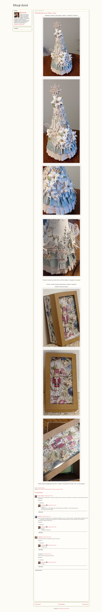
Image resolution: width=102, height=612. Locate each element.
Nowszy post (38, 604)
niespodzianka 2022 (49, 489)
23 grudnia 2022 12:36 (47, 536)
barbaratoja (43, 505)
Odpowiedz (40, 500)
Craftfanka (40, 536)
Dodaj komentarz (38, 570)
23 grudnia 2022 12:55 (52, 526)
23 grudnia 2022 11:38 (52, 505)
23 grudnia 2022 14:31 (47, 553)
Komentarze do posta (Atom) (63, 608)
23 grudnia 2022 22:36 (52, 562)
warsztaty (57, 489)
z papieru (61, 489)
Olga (54, 489)
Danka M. (40, 516)
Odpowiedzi (41, 502)
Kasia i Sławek (41, 495)
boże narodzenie (41, 489)
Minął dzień (20, 5)
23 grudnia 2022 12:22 (46, 516)
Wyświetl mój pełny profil (19, 24)
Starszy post (85, 604)
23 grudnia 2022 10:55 (48, 495)
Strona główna (61, 604)
